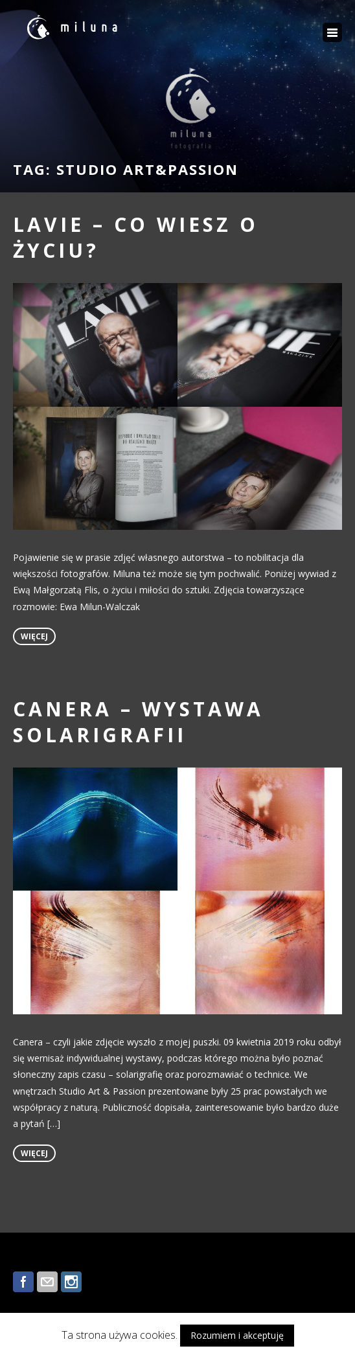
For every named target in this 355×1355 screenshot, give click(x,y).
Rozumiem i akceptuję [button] (237, 1335)
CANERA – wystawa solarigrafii (138, 722)
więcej (34, 636)
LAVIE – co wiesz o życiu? (135, 237)
